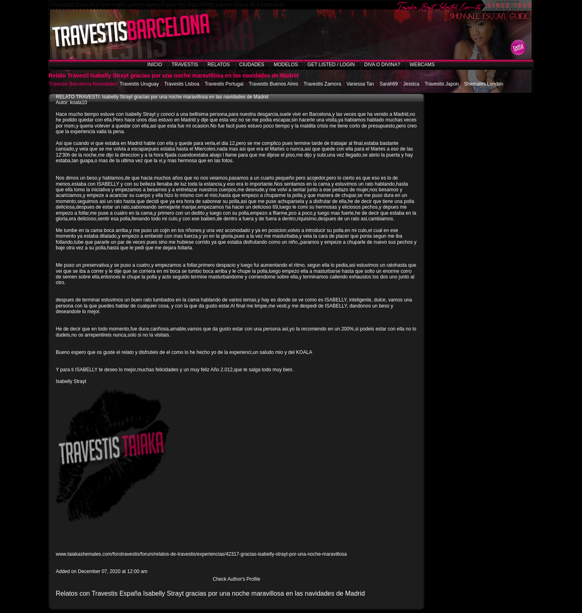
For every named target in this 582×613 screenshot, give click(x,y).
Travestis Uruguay (139, 84)
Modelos (286, 64)
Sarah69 (389, 84)
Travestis (184, 64)
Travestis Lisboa (181, 84)
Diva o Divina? (382, 64)
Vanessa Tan (360, 84)
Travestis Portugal (224, 84)
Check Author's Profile (236, 579)
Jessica (411, 84)
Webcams (422, 64)
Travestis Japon (442, 84)
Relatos (219, 64)
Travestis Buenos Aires (273, 84)
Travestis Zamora (322, 84)
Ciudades (251, 64)
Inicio (154, 64)
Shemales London (483, 84)
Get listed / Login (331, 64)
